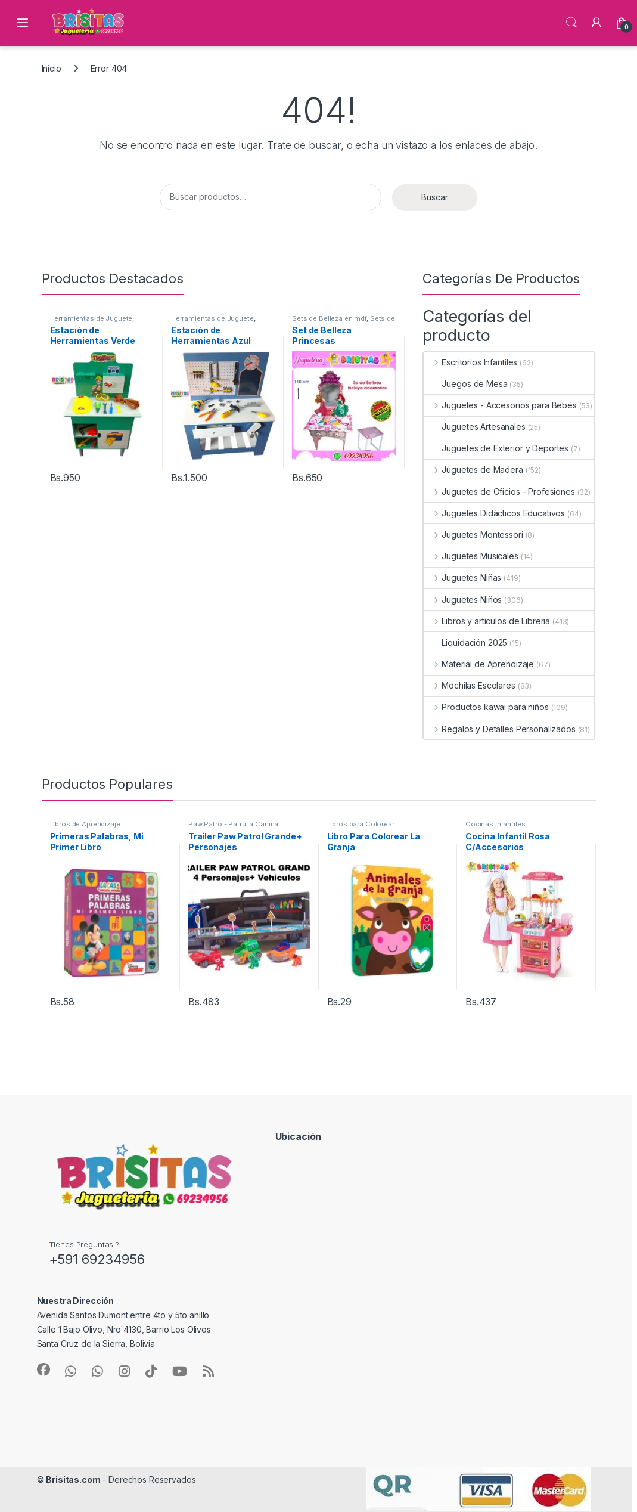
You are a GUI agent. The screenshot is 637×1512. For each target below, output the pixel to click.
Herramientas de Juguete (91, 318)
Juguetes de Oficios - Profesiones (499, 492)
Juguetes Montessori (473, 534)
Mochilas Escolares (469, 685)
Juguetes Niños (463, 599)
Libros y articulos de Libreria (487, 621)
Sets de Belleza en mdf (329, 318)
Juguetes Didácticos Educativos (494, 513)
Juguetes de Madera (473, 469)
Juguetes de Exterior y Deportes (496, 448)
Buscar (434, 197)
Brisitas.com (73, 1479)
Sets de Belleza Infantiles (343, 322)
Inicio (51, 68)
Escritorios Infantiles (470, 362)
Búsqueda (571, 22)
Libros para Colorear (360, 824)
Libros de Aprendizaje (85, 824)
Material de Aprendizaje (479, 664)
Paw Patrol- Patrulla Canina (233, 824)
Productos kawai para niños (486, 707)
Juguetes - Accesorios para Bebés (500, 405)
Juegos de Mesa (465, 384)
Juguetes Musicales (471, 556)
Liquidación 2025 (465, 642)
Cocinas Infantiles (495, 824)
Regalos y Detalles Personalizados (499, 729)
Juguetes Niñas (462, 577)
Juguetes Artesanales (474, 427)
